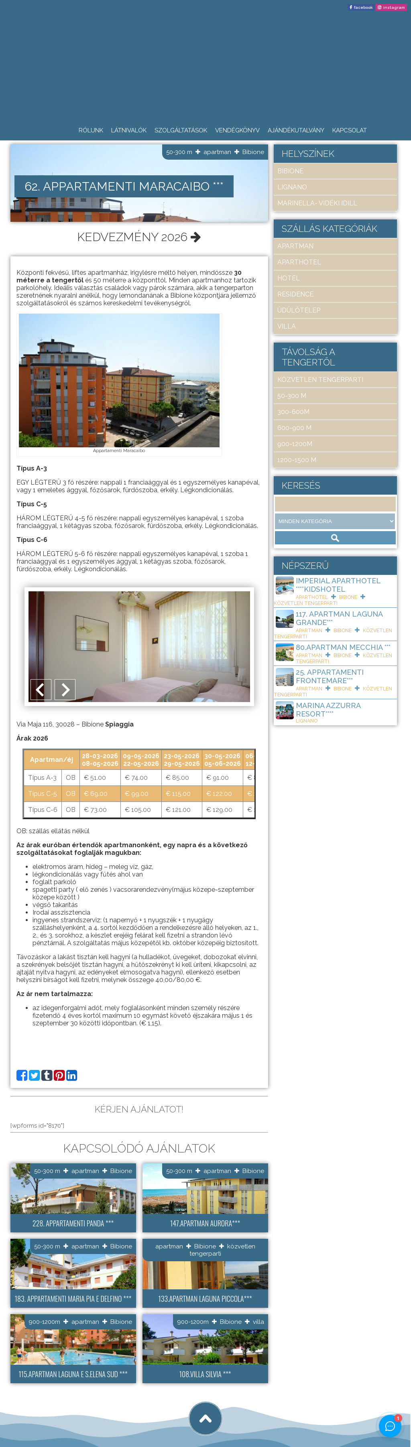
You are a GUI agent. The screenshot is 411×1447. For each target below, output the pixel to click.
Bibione (253, 152)
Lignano (292, 187)
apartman (217, 152)
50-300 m (179, 152)
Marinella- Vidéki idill (317, 203)
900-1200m (44, 1321)
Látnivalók (128, 130)
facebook (363, 7)
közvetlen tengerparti (320, 380)
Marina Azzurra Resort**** (328, 709)
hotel (288, 278)
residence (295, 294)
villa (258, 1321)
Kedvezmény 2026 (139, 237)
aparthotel (299, 262)
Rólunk (91, 130)
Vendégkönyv (237, 130)
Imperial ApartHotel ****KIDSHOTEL (338, 584)
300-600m (293, 412)
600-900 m (294, 428)
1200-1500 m (296, 460)
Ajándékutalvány (296, 130)
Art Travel (62, 1412)
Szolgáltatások (181, 130)
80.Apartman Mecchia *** (343, 647)
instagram (394, 7)
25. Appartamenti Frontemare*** (330, 676)
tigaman (106, 1412)
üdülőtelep (298, 310)
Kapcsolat (349, 130)
